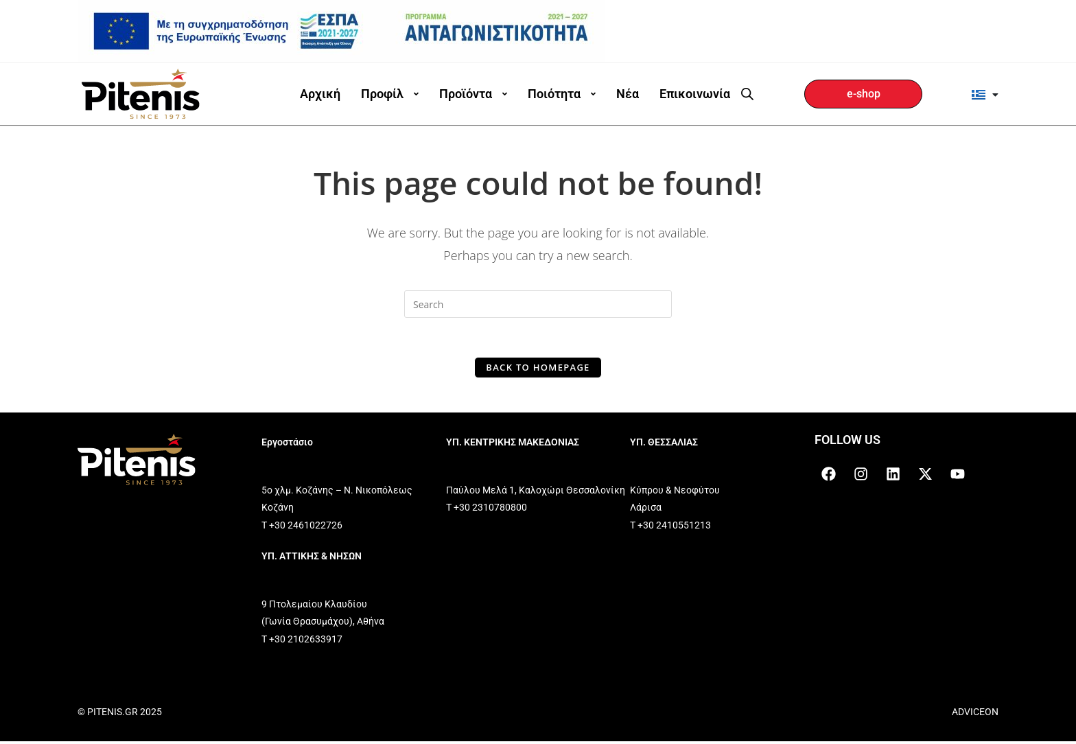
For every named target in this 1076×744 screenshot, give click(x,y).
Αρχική (320, 93)
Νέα (627, 93)
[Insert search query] (538, 304)
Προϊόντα (473, 93)
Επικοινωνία (694, 93)
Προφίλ (390, 93)
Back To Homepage (537, 369)
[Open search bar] (747, 94)
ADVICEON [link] (975, 714)
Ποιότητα (562, 93)
